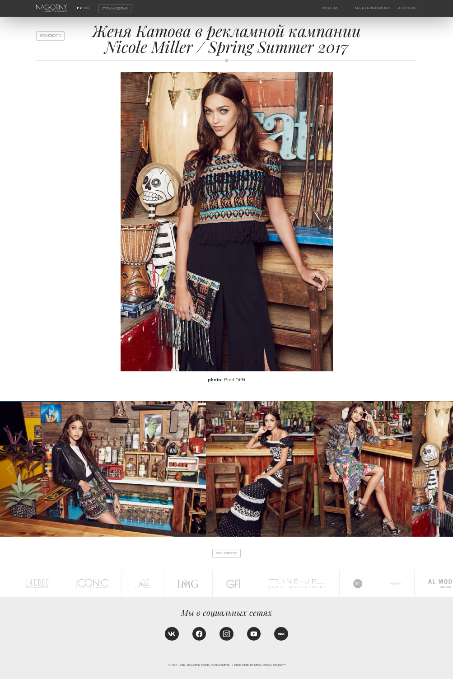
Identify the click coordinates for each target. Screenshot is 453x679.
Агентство (407, 8)
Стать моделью (115, 8)
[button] (442, 469)
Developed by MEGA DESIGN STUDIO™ (259, 665)
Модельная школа (372, 8)
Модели (329, 8)
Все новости (50, 35)
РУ (79, 8)
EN (86, 8)
